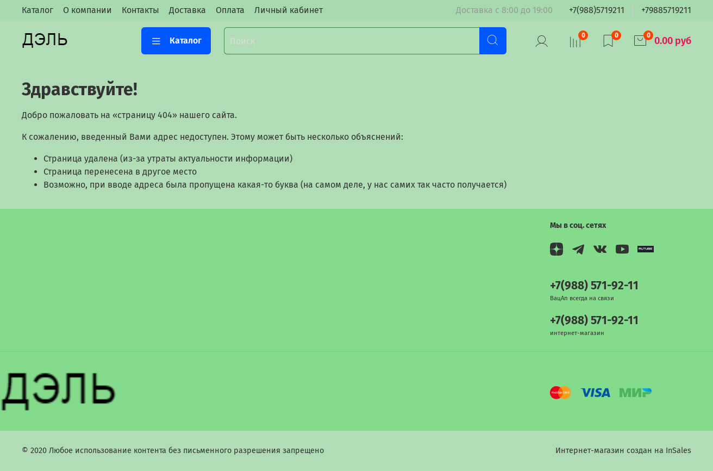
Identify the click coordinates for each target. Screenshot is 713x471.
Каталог (37, 10)
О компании (87, 10)
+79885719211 (666, 10)
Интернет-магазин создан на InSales (623, 450)
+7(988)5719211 (596, 10)
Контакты (140, 10)
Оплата (230, 10)
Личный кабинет (288, 10)
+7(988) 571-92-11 (594, 286)
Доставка (187, 10)
